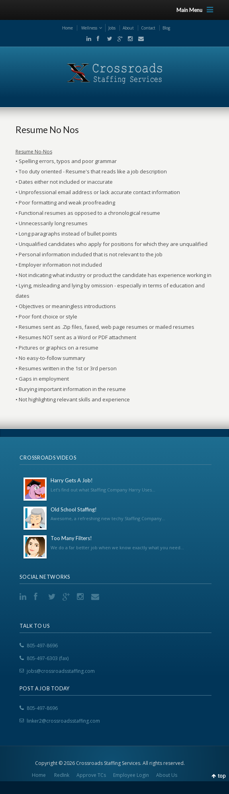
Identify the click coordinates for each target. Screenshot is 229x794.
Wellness (89, 28)
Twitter (108, 39)
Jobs (111, 28)
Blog (166, 28)
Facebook (97, 39)
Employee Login (131, 775)
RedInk (61, 775)
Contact (148, 28)
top (222, 775)
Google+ (118, 39)
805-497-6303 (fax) (48, 658)
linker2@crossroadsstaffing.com (63, 720)
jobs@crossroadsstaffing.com (61, 671)
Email (138, 39)
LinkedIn (87, 39)
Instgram (128, 39)
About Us (166, 775)
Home (67, 28)
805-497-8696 (42, 645)
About (128, 28)
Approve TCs (91, 775)
